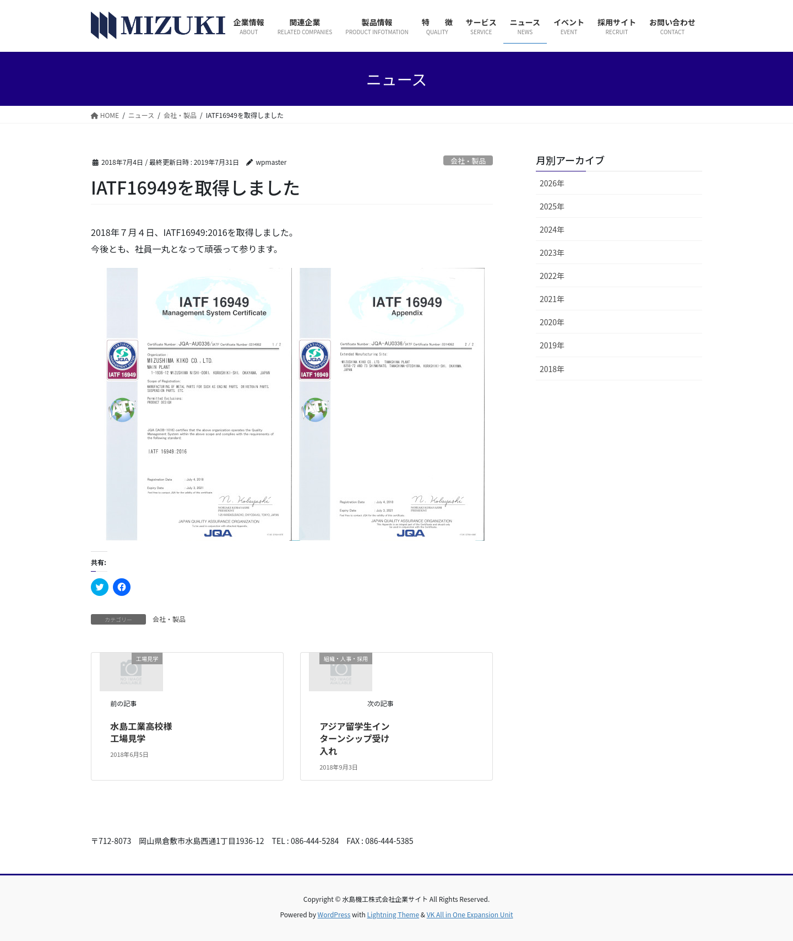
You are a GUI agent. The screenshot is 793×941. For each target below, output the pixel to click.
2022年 (552, 275)
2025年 (552, 206)
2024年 (552, 229)
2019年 (552, 345)
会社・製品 (468, 160)
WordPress (334, 914)
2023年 (552, 252)
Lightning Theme (393, 914)
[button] (195, 404)
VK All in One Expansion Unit (470, 914)
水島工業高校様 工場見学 (145, 732)
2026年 (552, 183)
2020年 (552, 321)
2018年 (552, 368)
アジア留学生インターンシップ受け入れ (354, 738)
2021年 (552, 298)
